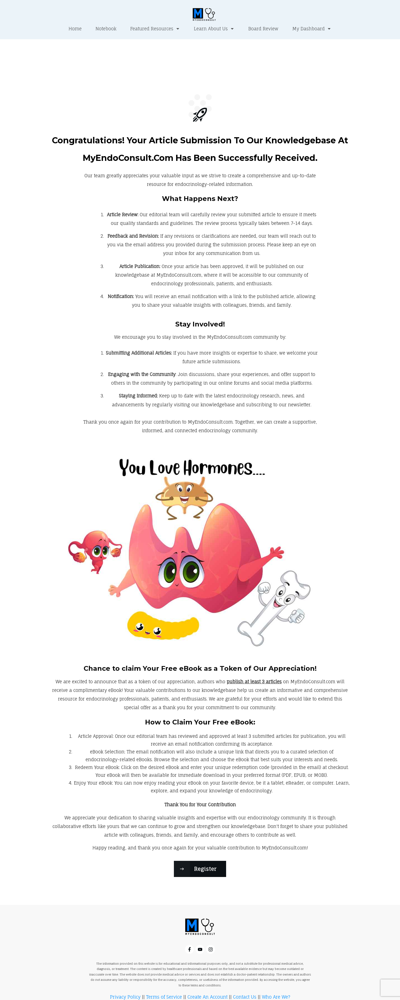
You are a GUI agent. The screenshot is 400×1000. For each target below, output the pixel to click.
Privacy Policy (125, 975)
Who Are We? (276, 975)
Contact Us (244, 975)
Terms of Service (164, 975)
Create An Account (208, 975)
